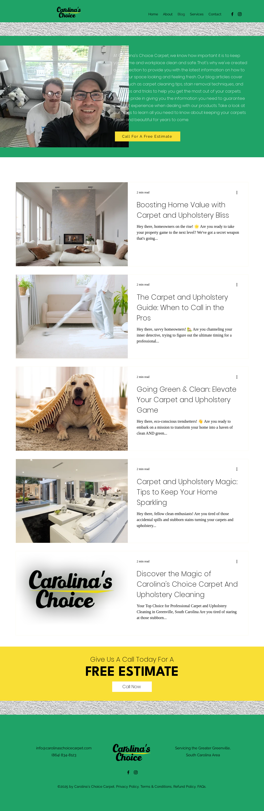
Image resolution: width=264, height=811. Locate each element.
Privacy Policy (127, 786)
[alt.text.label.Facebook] (232, 14)
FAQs (201, 786)
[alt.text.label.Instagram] (239, 14)
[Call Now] (132, 686)
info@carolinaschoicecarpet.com (64, 748)
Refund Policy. (184, 786)
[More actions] (238, 192)
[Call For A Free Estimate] (147, 136)
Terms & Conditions (156, 786)
